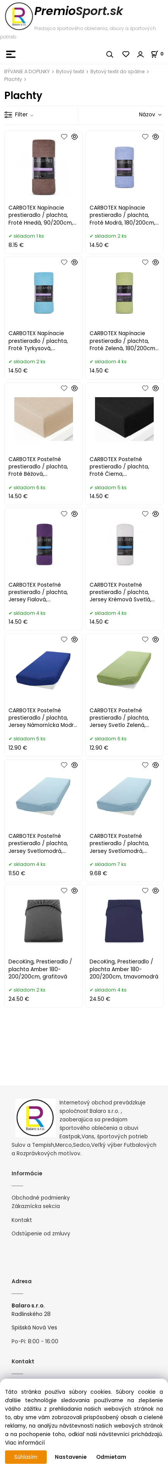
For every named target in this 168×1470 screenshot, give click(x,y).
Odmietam (111, 1457)
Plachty (13, 79)
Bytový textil (70, 71)
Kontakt (22, 1220)
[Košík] (159, 53)
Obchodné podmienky (41, 1198)
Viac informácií (25, 1443)
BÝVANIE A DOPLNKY (27, 71)
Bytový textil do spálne (117, 71)
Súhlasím (25, 1457)
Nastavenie (71, 1457)
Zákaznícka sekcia (36, 1206)
